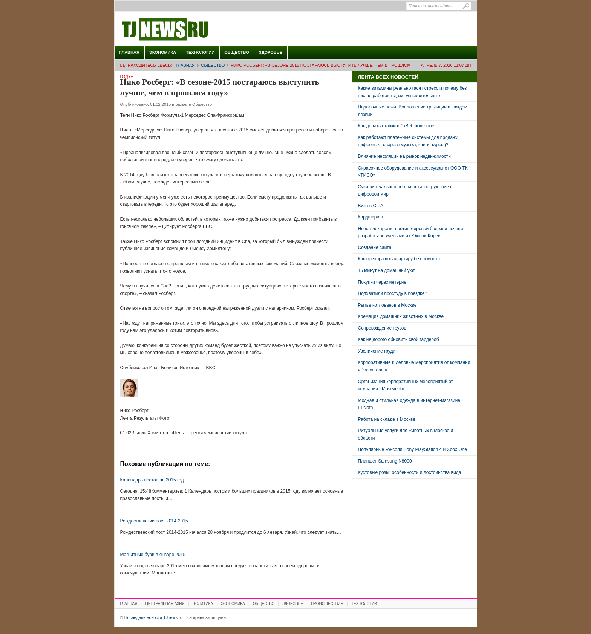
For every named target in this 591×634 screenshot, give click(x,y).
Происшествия (327, 604)
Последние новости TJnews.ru (186, 29)
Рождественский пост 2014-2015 (154, 521)
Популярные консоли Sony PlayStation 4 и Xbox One (412, 449)
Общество (236, 52)
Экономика (162, 52)
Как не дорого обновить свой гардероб (398, 339)
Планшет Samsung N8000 (385, 461)
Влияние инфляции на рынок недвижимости (404, 156)
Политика (203, 604)
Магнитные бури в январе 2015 (153, 554)
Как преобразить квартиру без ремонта (399, 258)
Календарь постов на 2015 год (152, 480)
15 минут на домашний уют (386, 270)
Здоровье (270, 52)
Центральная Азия (164, 604)
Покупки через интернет (383, 282)
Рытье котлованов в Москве (387, 305)
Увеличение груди (377, 351)
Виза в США (371, 205)
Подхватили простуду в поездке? (392, 293)
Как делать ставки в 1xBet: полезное (396, 125)
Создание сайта (375, 247)
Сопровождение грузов (382, 328)
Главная (129, 52)
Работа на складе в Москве (386, 419)
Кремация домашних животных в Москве (401, 316)
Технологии (200, 52)
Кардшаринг (371, 217)
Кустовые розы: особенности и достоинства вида (409, 472)
